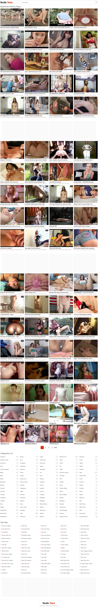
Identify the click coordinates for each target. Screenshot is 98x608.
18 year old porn (26, 573)
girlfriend (29, 497)
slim (2, 51)
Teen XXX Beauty (46, 547)
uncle (88, 479)
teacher (88, 469)
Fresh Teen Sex (85, 529)
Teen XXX (24, 532)
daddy (9, 507)
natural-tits (69, 457)
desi (90, 161)
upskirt (67, 338)
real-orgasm (69, 494)
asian (51, 95)
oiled (69, 469)
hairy (29, 504)
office (69, 463)
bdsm (30, 73)
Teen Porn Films (85, 538)
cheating (9, 497)
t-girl (88, 460)
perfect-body (69, 488)
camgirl (9, 488)
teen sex (44, 227)
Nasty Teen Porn (85, 573)
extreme (29, 469)
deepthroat (9, 510)
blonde (67, 73)
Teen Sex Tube (45, 538)
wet (88, 501)
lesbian (49, 488)
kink (49, 475)
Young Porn (5, 532)
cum (56, 51)
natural (49, 516)
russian (69, 504)
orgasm (68, 360)
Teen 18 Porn (84, 535)
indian (20, 51)
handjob (60, 29)
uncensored (88, 475)
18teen (63, 547)
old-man (69, 475)
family (29, 475)
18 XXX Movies (65, 551)
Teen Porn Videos (6, 547)
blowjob (52, 29)
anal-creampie (9, 469)
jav (49, 472)
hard (70, 249)
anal (5, 73)
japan (23, 183)
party (69, 485)
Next (56, 447)
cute (79, 161)
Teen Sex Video (6, 566)
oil (69, 466)
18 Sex (63, 541)
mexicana (49, 510)
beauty (9, 485)
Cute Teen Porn (65, 563)
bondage (38, 73)
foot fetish (19, 316)
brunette (93, 117)
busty (65, 227)
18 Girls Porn (5, 551)
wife (88, 510)
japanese (18, 183)
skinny (70, 161)
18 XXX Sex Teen (26, 535)
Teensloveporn (45, 541)
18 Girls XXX (64, 538)
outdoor (43, 205)
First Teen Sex (5, 557)
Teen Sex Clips (25, 566)
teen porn (64, 525)
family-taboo (29, 482)
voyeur (43, 316)
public (14, 29)
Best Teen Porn (65, 560)
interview (49, 463)
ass (64, 29)
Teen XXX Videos (45, 563)
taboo (93, 183)
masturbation (34, 29)
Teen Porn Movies (26, 560)
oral (2, 95)
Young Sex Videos (26, 538)
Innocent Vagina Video (67, 569)
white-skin (88, 507)
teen (44, 29)
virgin (96, 29)
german (29, 494)
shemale (88, 457)
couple (5, 51)
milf (34, 73)
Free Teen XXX (85, 525)
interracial (49, 460)
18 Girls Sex (64, 535)
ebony (29, 457)
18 (96, 183)
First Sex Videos (65, 573)
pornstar (22, 95)
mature (49, 507)
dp (34, 95)
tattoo (60, 73)
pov (56, 29)
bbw (9, 475)
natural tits (37, 205)
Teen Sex (24, 569)
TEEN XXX (44, 566)
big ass (92, 382)
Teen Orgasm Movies (86, 551)
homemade (8, 29)
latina (18, 29)
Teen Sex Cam (25, 563)
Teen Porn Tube (26, 547)
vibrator (88, 488)
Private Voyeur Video (86, 563)
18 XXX (4, 569)
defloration (9, 513)
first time (95, 51)
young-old (88, 513)
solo (75, 29)
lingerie (60, 161)
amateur (3, 29)
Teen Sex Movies (45, 535)
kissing (49, 479)
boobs (70, 29)
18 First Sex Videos (7, 554)
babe (38, 51)
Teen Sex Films (45, 529)
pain (27, 73)
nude (22, 29)
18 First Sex (5, 541)
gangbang (29, 488)
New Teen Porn (85, 569)
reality (56, 73)
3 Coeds (63, 554)
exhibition (29, 466)
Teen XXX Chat (45, 551)
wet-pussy (88, 504)
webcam (13, 338)
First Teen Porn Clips (7, 563)
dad (9, 504)
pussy (88, 29)
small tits (42, 51)
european (29, 463)
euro (29, 460)
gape (29, 491)
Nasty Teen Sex (6, 538)
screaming (69, 507)
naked (71, 51)
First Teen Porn (6, 529)
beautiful (9, 482)
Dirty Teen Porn (65, 566)
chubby (9, 501)
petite (38, 294)
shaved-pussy (69, 516)
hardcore (6, 95)
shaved (39, 29)
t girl (27, 51)
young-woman (88, 516)
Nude (6, 2)
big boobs (88, 338)
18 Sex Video (64, 544)
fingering (12, 249)
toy (31, 95)
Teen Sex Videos (6, 525)
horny (21, 338)
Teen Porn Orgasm (27, 557)
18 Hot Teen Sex (6, 535)
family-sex (29, 479)
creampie (10, 73)
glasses (29, 501)
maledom (49, 497)
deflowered (9, 516)
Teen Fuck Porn (85, 554)
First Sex (4, 544)
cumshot (52, 51)
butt (67, 382)
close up (21, 249)
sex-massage (69, 510)
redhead (69, 501)
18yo (84, 73)
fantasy (29, 485)
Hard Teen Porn (85, 560)
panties (13, 117)
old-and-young (69, 472)
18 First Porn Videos (7, 560)
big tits (51, 73)
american (9, 463)
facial (60, 51)
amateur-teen (9, 460)
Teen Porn (4, 573)
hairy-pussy (29, 507)
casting (9, 494)
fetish (55, 183)
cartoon (9, 491)
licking (49, 491)
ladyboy (49, 482)
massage (49, 501)
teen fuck (44, 569)
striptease (83, 29)
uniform (83, 338)
